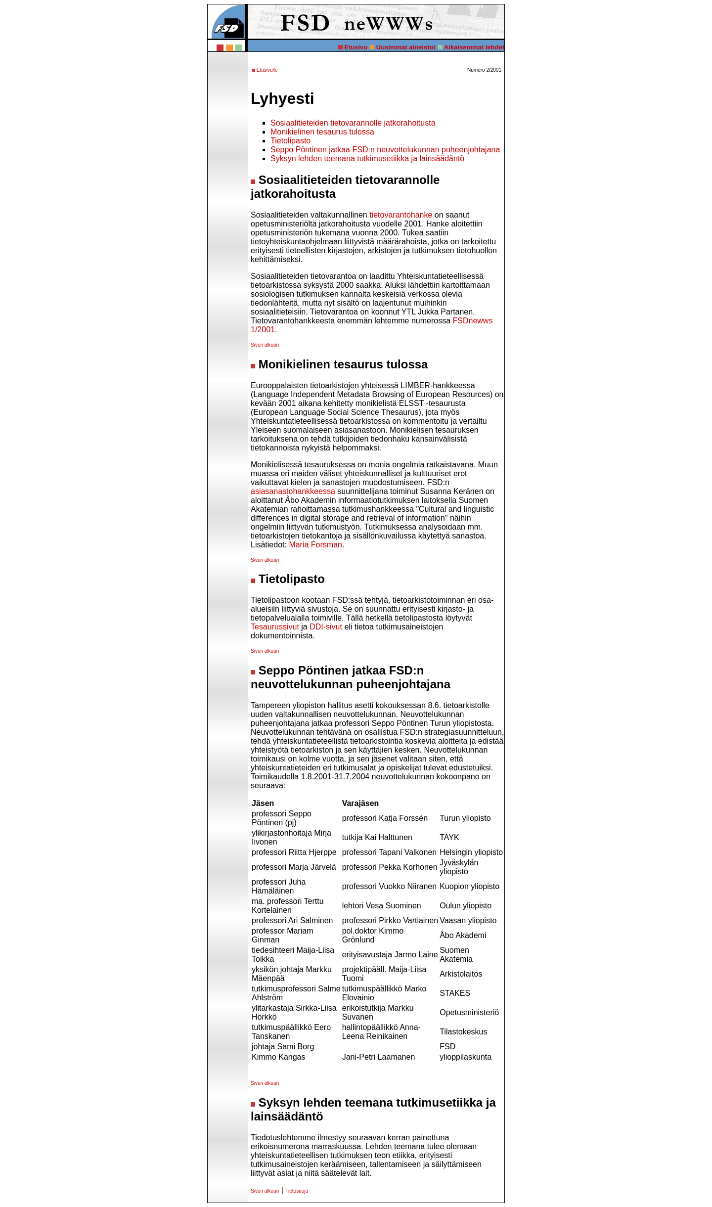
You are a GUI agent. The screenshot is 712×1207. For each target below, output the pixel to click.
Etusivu (355, 47)
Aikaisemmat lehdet (474, 47)
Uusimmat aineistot (406, 47)
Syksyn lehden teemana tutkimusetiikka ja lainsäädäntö (367, 158)
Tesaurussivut (275, 627)
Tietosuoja (296, 1191)
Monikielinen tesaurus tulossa (322, 132)
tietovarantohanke (400, 215)
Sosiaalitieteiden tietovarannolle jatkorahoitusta (353, 123)
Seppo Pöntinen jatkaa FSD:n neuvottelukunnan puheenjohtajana (385, 149)
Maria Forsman (315, 544)
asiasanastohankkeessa (293, 491)
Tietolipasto (290, 140)
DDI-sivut (326, 627)
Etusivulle (267, 70)
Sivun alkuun (265, 345)
